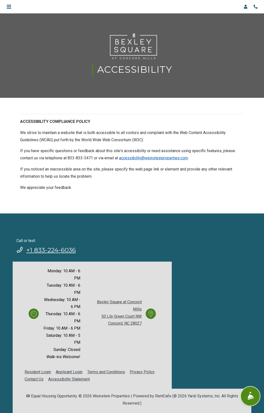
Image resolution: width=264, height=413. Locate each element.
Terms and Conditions (106, 372)
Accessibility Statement (69, 379)
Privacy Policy (142, 372)
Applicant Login (69, 372)
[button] (247, 6)
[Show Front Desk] (250, 396)
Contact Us (34, 379)
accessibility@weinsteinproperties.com (153, 158)
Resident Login (38, 372)
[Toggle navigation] (9, 6)
